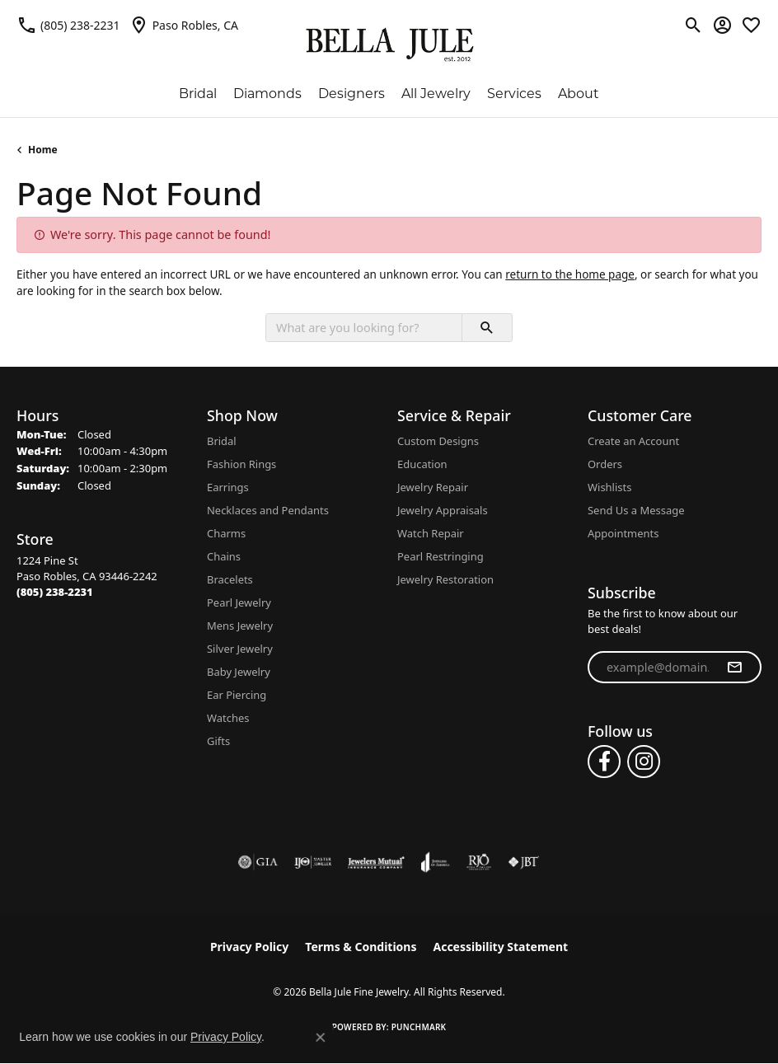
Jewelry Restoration (445, 579)
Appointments (623, 533)
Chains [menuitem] (224, 556)
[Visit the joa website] (435, 862)
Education (422, 464)
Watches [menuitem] (228, 717)
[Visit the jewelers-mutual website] (376, 862)
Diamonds (267, 93)
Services (514, 93)
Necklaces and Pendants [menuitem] (268, 510)
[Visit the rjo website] (478, 862)
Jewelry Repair (432, 487)
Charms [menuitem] (226, 533)
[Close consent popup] (321, 1038)
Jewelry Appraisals (442, 510)
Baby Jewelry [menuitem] (238, 671)
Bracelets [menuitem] (230, 579)
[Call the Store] (54, 591)
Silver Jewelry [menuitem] (240, 648)
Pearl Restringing (440, 556)
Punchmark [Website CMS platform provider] (419, 1027)
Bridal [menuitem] (222, 441)
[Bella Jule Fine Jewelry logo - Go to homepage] (389, 45)
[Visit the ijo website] (312, 862)
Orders (605, 464)
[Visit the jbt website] (523, 862)
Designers (351, 93)
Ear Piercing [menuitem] (236, 694)
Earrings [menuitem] (228, 487)
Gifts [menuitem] (218, 741)
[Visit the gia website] (258, 862)
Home (43, 150)
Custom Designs (438, 441)
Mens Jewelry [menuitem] (240, 625)
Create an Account (633, 441)
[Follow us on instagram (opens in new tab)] (643, 761)
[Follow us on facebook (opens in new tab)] (604, 761)
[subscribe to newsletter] (734, 667)
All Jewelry (436, 93)
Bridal (198, 93)
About (578, 93)
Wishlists (609, 487)
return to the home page (570, 274)
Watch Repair (430, 533)
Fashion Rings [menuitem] (241, 464)
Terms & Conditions (360, 946)
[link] (68, 24)
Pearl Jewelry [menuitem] (239, 602)
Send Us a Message (636, 510)
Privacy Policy (249, 946)
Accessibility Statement (500, 946)
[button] (693, 24)
